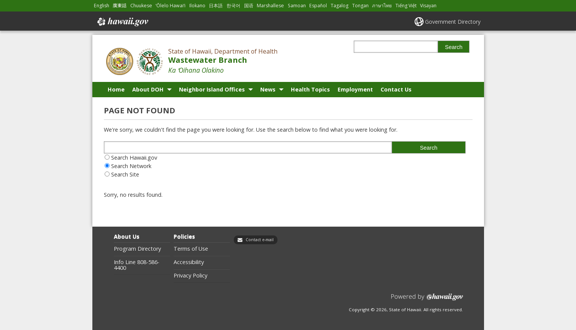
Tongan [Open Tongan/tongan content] (360, 5)
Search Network (131, 166)
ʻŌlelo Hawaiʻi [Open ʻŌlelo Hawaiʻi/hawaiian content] (170, 5)
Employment (355, 89)
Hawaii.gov (122, 22)
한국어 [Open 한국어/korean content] (233, 5)
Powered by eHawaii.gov (427, 300)
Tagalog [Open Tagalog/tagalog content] (339, 5)
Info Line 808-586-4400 (136, 265)
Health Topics (310, 89)
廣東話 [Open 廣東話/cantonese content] (119, 5)
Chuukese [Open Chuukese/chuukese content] (141, 5)
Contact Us (396, 89)
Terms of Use (191, 249)
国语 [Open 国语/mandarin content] (248, 5)
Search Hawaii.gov (134, 157)
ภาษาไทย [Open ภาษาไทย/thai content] (382, 5)
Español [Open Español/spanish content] (318, 5)
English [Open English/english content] (101, 5)
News (268, 89)
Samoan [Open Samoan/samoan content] (297, 5)
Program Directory (137, 249)
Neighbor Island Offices (212, 89)
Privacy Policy (190, 275)
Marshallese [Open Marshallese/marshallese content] (270, 5)
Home (116, 89)
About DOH (148, 89)
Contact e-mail (260, 239)
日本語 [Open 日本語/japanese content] (216, 5)
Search (454, 47)
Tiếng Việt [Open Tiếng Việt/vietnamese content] (406, 5)
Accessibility (189, 262)
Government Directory (453, 21)
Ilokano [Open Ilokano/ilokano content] (197, 5)
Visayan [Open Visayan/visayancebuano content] (428, 5)
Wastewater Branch (207, 60)
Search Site (125, 174)
